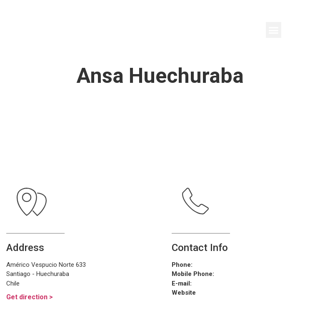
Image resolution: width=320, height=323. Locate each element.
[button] (274, 30)
